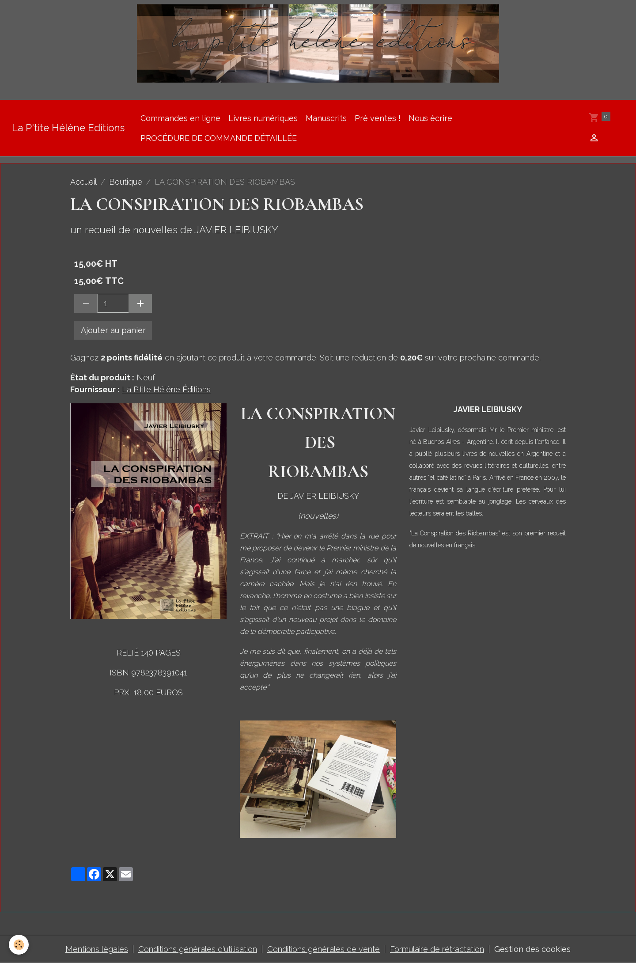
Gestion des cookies (532, 949)
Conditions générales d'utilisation (197, 949)
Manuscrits (326, 118)
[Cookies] (19, 945)
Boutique (125, 181)
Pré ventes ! (378, 118)
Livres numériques (263, 118)
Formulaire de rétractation (437, 949)
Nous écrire (430, 118)
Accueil (83, 181)
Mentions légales (96, 949)
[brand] (68, 128)
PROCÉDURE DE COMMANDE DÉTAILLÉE (218, 138)
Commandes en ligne (180, 118)
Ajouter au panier (113, 330)
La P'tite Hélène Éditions (166, 389)
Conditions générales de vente (323, 949)
